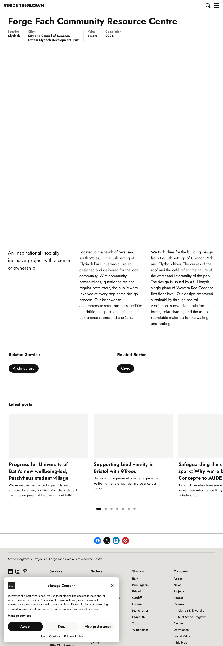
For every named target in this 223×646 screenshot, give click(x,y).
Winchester (140, 629)
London (137, 604)
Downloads (181, 629)
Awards (178, 623)
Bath (135, 578)
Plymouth (138, 617)
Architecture (24, 368)
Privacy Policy (73, 636)
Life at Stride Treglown (191, 617)
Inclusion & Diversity (190, 610)
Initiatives (180, 642)
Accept (25, 626)
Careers (179, 604)
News (177, 585)
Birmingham (140, 585)
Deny (61, 626)
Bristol (136, 591)
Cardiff (137, 597)
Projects (39, 559)
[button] (208, 5)
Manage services (19, 615)
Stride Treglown (18, 559)
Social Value (182, 636)
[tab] (98, 509)
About (178, 578)
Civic (125, 368)
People (178, 597)
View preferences (98, 626)
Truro (135, 623)
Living (95, 642)
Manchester (140, 610)
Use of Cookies (50, 636)
